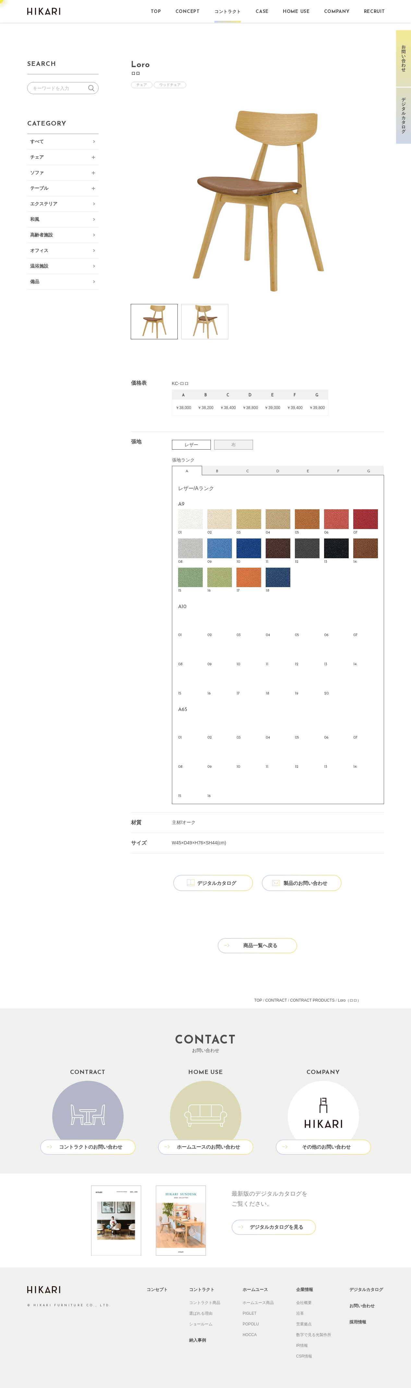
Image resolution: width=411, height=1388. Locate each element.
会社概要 (304, 1301)
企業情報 (304, 1288)
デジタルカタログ (366, 1288)
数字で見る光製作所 (313, 1334)
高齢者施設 (41, 234)
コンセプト (157, 1288)
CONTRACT (276, 999)
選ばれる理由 (200, 1312)
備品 (34, 281)
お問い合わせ (362, 1304)
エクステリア (43, 203)
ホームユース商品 (258, 1301)
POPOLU (251, 1323)
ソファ (37, 172)
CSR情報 (304, 1355)
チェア (37, 157)
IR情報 (302, 1344)
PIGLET (250, 1312)
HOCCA (250, 1334)
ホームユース (255, 1288)
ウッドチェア (170, 85)
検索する (92, 88)
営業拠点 (304, 1323)
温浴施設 (39, 266)
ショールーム (200, 1323)
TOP (258, 999)
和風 (34, 219)
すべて (37, 141)
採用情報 (357, 1321)
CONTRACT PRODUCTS (312, 999)
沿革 (300, 1312)
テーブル (39, 188)
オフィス (39, 250)
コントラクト (201, 1288)
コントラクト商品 (204, 1301)
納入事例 (197, 1339)
